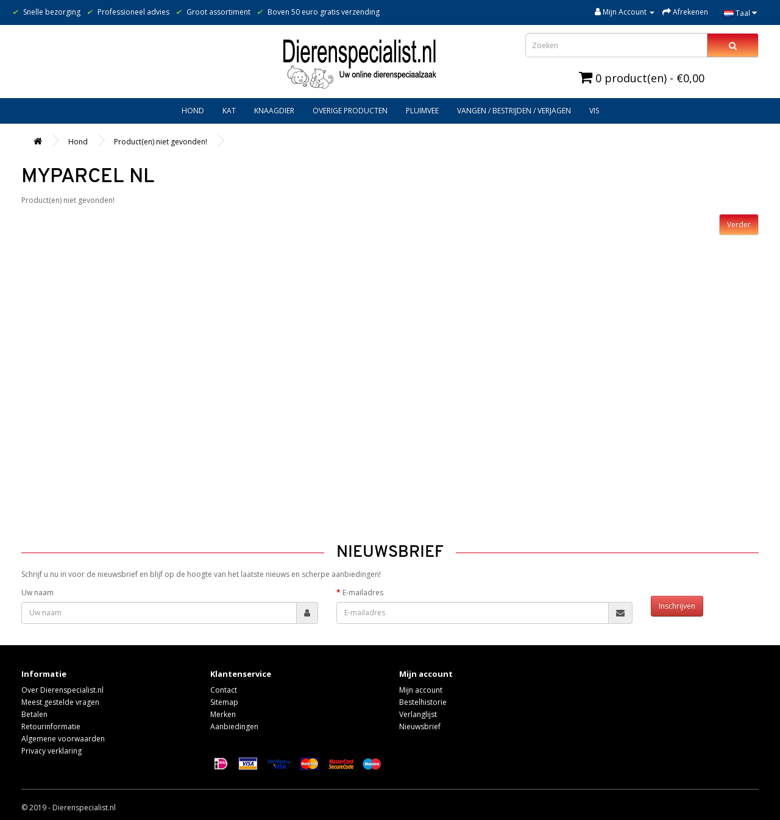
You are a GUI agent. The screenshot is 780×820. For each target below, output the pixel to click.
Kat (229, 110)
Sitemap (224, 702)
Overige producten (350, 110)
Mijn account (420, 690)
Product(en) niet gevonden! (160, 141)
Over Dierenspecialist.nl (62, 690)
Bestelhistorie (423, 702)
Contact (223, 690)
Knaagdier (274, 110)
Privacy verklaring (51, 751)
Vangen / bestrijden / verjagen (514, 110)
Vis (594, 110)
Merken (223, 714)
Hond (193, 110)
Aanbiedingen (234, 726)
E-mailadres (362, 592)
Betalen (34, 714)
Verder (739, 224)
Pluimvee (422, 110)
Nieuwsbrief (420, 726)
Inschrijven (677, 606)
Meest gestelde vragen (60, 702)
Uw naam (37, 592)
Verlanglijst (418, 714)
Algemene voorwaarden (63, 738)
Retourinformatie (50, 726)
